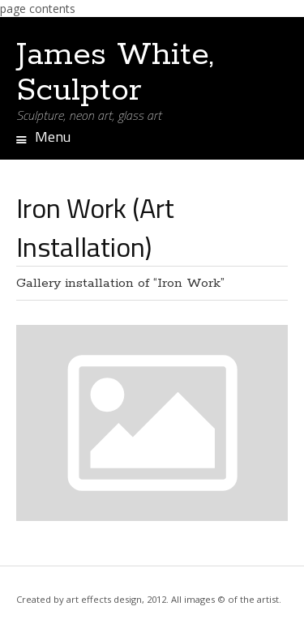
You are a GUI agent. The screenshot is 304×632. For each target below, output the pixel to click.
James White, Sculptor (115, 73)
